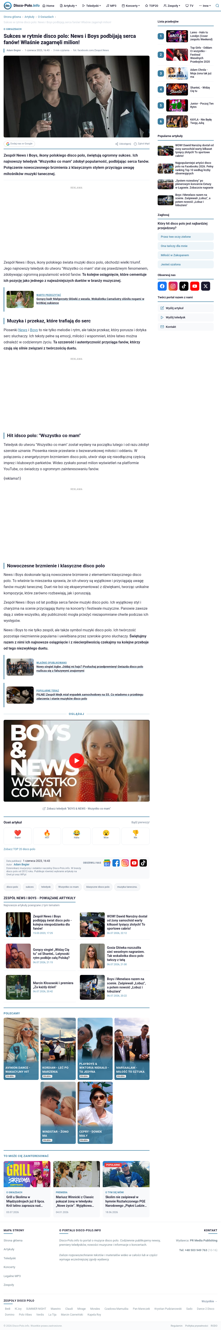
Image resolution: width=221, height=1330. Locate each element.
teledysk (46, 886)
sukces (30, 886)
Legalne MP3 (12, 1276)
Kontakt (168, 327)
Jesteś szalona (171, 264)
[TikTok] (143, 863)
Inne (205, 5)
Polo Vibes (25, 1314)
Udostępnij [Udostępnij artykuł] (123, 144)
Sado (189, 1308)
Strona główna (12, 16)
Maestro (56, 1308)
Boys (34, 330)
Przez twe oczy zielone (176, 236)
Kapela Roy (94, 1314)
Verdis (40, 1314)
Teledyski (91, 5)
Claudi (69, 1308)
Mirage (81, 1308)
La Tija (52, 1314)
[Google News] (107, 863)
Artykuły (68, 5)
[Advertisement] (77, 221)
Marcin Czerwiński (72, 1314)
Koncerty (131, 5)
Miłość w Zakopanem (175, 255)
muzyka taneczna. (127, 886)
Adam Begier (14, 50)
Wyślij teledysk (172, 317)
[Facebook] (116, 863)
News (22, 330)
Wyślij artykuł (171, 308)
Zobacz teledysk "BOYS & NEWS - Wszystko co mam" (77, 808)
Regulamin (177, 1325)
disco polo (12, 886)
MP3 (111, 5)
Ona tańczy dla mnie (174, 246)
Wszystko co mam (68, 886)
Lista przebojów (168, 21)
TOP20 (151, 5)
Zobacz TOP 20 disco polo (19, 849)
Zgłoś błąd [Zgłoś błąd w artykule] (142, 143)
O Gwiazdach (46, 16)
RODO (214, 1325)
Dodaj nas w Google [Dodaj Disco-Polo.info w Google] (19, 143)
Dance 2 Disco (205, 1308)
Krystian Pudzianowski (168, 1308)
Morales (95, 1308)
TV (189, 5)
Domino (9, 1314)
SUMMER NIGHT (36, 1308)
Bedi (7, 1308)
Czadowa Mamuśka (116, 1308)
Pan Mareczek (141, 1308)
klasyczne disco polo (97, 886)
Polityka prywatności (196, 1325)
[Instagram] (125, 863)
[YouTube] (134, 863)
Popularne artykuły (170, 136)
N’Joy (18, 1308)
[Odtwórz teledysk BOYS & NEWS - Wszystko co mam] (76, 760)
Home (48, 5)
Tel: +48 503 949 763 (198, 1250)
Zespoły (172, 5)
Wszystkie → (209, 1301)
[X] (205, 286)
